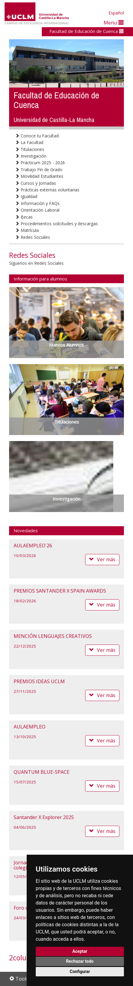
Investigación (30, 156)
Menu (114, 22)
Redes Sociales (32, 237)
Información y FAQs (37, 203)
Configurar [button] (80, 971)
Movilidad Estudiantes (39, 176)
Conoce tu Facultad (37, 136)
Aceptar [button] (80, 951)
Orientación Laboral (37, 210)
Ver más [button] (102, 559)
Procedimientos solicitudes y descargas (56, 223)
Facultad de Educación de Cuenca (86, 31)
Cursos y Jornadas (35, 183)
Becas (24, 217)
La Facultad (29, 142)
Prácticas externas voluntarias (47, 190)
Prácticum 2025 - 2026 (40, 162)
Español (116, 13)
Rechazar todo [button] (80, 961)
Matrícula (27, 230)
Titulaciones (29, 149)
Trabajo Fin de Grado (38, 169)
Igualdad (26, 196)
